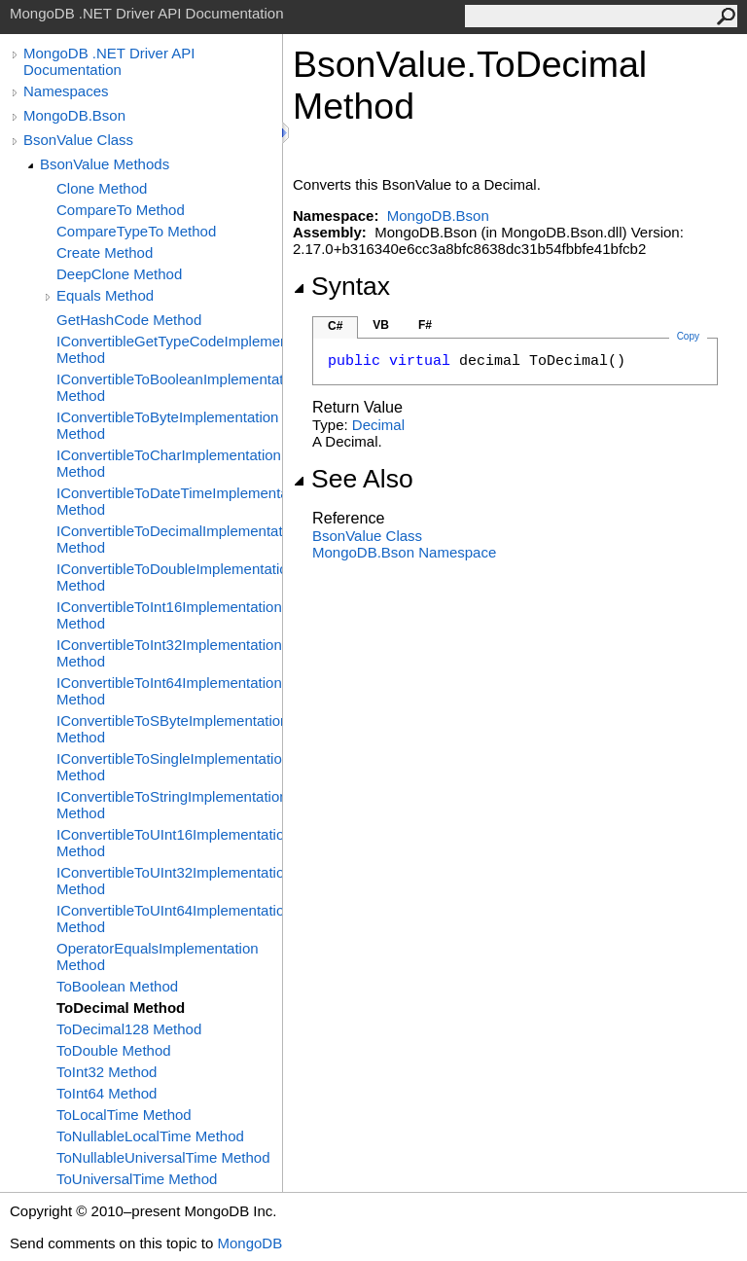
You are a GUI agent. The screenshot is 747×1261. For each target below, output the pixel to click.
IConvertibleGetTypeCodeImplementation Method (169, 349)
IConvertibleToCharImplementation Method (168, 463)
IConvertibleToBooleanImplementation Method (169, 387)
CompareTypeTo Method (136, 231)
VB (381, 325)
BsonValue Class (78, 139)
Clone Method (101, 188)
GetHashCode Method (128, 319)
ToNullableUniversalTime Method (163, 1157)
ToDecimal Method (120, 1007)
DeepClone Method (119, 274)
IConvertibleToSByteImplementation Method (169, 728)
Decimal (378, 424)
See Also (353, 478)
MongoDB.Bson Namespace (404, 552)
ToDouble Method (113, 1050)
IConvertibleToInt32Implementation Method (169, 652)
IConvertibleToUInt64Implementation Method (169, 918)
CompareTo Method (120, 209)
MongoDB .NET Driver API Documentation (109, 61)
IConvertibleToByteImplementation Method (167, 425)
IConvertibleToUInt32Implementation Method (169, 880)
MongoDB (249, 1243)
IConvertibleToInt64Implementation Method (169, 690)
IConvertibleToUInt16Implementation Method (169, 842)
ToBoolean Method (117, 986)
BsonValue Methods (104, 164)
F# (425, 325)
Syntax (341, 286)
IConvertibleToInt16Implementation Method (169, 614)
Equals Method (105, 295)
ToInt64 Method (106, 1093)
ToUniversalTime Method (136, 1179)
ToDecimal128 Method (128, 1029)
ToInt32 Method (106, 1071)
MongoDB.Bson (74, 115)
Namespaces (66, 91)
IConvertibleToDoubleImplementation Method (169, 577)
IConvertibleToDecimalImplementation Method (169, 539)
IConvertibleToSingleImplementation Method (169, 766)
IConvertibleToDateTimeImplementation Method (169, 501)
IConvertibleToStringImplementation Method (169, 804)
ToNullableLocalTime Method (150, 1136)
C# (335, 326)
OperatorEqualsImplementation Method (157, 956)
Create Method (104, 252)
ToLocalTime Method (124, 1114)
